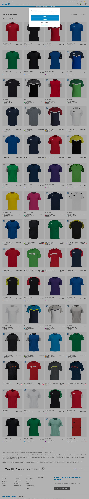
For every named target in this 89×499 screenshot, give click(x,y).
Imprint (46, 24)
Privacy (43, 24)
